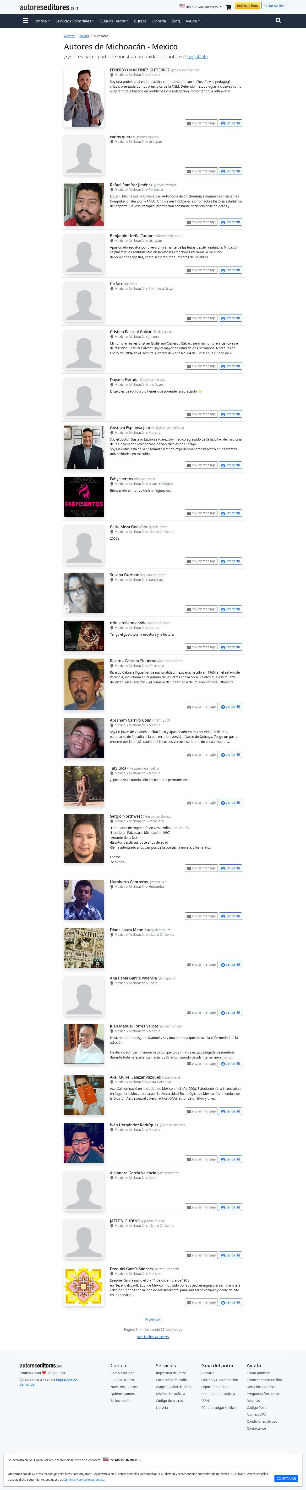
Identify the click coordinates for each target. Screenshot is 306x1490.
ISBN (205, 1400)
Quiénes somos (122, 1393)
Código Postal (257, 1407)
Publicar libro (247, 5)
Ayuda (191, 21)
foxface (116, 283)
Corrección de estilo (171, 1380)
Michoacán (137, 74)
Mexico (84, 36)
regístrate (197, 56)
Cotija (153, 983)
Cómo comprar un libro (265, 1380)
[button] (26, 21)
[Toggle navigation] (279, 21)
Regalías (253, 1400)
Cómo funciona (122, 1373)
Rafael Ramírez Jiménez (131, 184)
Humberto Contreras (129, 881)
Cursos (140, 21)
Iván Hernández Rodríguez (134, 1125)
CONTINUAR (286, 1478)
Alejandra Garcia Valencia (133, 1173)
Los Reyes (156, 384)
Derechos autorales (262, 1386)
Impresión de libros (171, 1373)
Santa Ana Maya (161, 288)
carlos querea (122, 136)
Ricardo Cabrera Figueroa (133, 660)
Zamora (154, 627)
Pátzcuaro (156, 665)
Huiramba (156, 886)
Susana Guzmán (124, 574)
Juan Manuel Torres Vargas (134, 1026)
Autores (69, 36)
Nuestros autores (123, 1386)
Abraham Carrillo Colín (130, 720)
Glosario (207, 1373)
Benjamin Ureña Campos (132, 235)
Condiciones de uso (262, 1421)
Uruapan (155, 141)
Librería (159, 21)
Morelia (154, 74)
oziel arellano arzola (128, 622)
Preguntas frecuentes (263, 1393)
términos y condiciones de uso (84, 1480)
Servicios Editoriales (73, 21)
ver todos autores (153, 1336)
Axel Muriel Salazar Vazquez (135, 1077)
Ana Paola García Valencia (133, 978)
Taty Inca (118, 768)
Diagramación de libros (174, 1386)
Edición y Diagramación (219, 1380)
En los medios (121, 1400)
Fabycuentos (121, 478)
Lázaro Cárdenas (161, 531)
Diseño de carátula (170, 1393)
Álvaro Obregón (161, 483)
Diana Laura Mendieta (130, 929)
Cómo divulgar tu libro (218, 1407)
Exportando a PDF (215, 1386)
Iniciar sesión (273, 5)
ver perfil (230, 123)
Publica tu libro (122, 1380)
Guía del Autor (113, 21)
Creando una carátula (218, 1393)
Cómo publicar (258, 1373)
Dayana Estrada (124, 379)
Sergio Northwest (126, 816)
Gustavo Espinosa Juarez (132, 427)
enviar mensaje (201, 123)
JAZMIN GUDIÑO (125, 1221)
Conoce (40, 21)
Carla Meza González (129, 526)
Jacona (154, 336)
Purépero (156, 189)
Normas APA (256, 1414)
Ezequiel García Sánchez (132, 1269)
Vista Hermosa (160, 1082)
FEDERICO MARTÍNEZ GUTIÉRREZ (140, 70)
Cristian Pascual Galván (131, 331)
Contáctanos (256, 1428)
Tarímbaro (156, 579)
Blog (176, 21)
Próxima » (153, 1319)
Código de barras (169, 1400)
